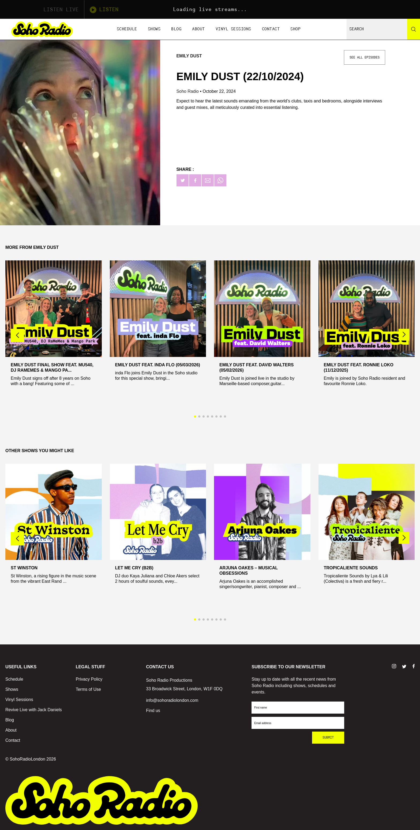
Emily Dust (189, 56)
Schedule (127, 29)
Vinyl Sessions (233, 29)
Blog (176, 29)
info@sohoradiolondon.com (172, 700)
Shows (154, 29)
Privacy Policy (89, 679)
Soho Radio (188, 91)
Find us (153, 710)
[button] (404, 335)
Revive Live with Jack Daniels (33, 709)
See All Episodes (365, 57)
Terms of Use (88, 689)
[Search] (413, 29)
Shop (295, 29)
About (198, 29)
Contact (271, 29)
